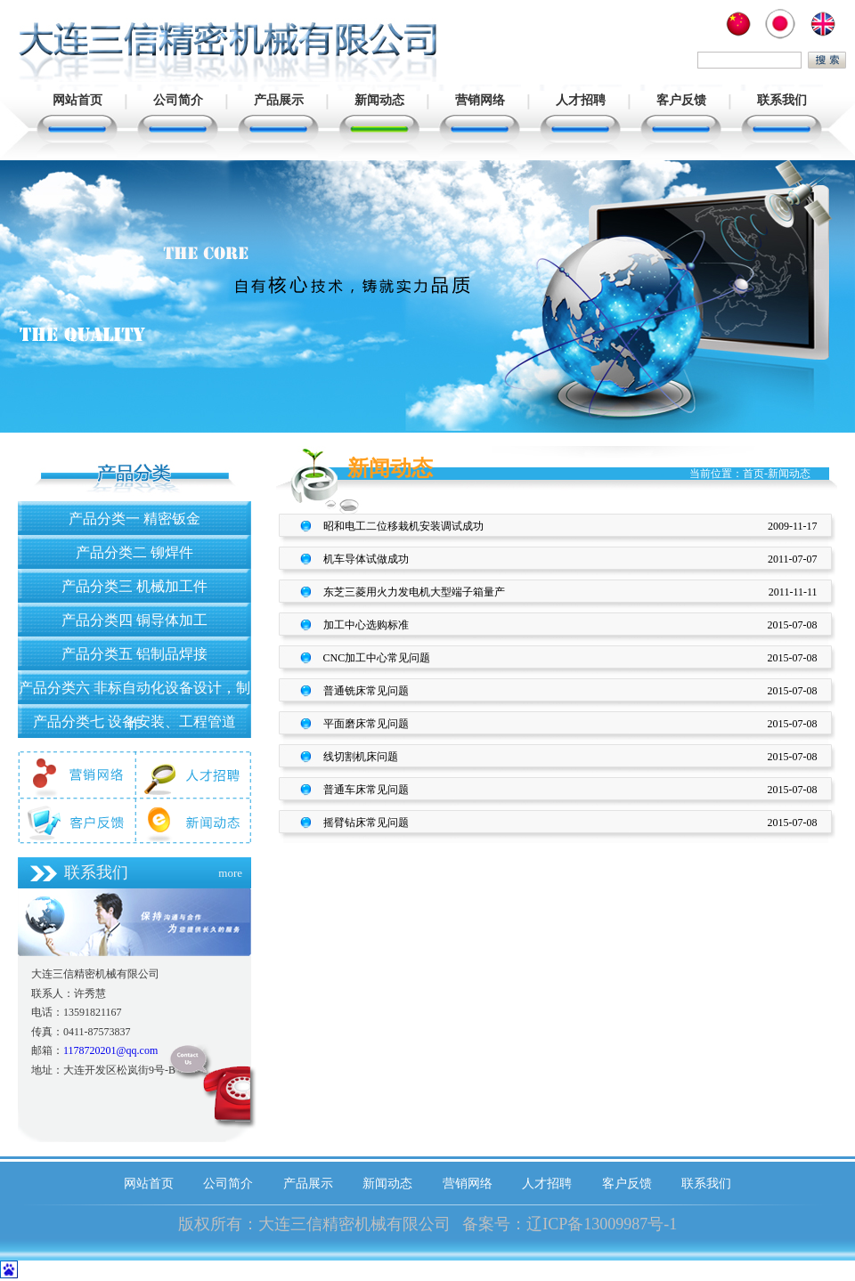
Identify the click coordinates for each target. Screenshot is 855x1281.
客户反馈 (681, 100)
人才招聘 (581, 100)
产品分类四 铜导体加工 (134, 620)
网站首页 (77, 100)
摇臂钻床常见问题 (366, 822)
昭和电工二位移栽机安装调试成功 (403, 526)
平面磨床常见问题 (366, 724)
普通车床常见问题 (366, 789)
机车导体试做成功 (366, 559)
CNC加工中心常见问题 (377, 658)
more (230, 873)
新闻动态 (379, 100)
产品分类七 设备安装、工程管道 (134, 721)
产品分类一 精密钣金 (134, 518)
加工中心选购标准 (366, 625)
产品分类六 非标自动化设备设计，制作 (134, 692)
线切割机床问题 (360, 756)
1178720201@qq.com (110, 1050)
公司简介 (178, 100)
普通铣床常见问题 (366, 691)
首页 (753, 473)
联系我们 (782, 100)
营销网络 (480, 100)
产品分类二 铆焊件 (134, 552)
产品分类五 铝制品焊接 (134, 653)
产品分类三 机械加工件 (134, 586)
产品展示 (279, 100)
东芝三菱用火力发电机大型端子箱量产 (414, 592)
